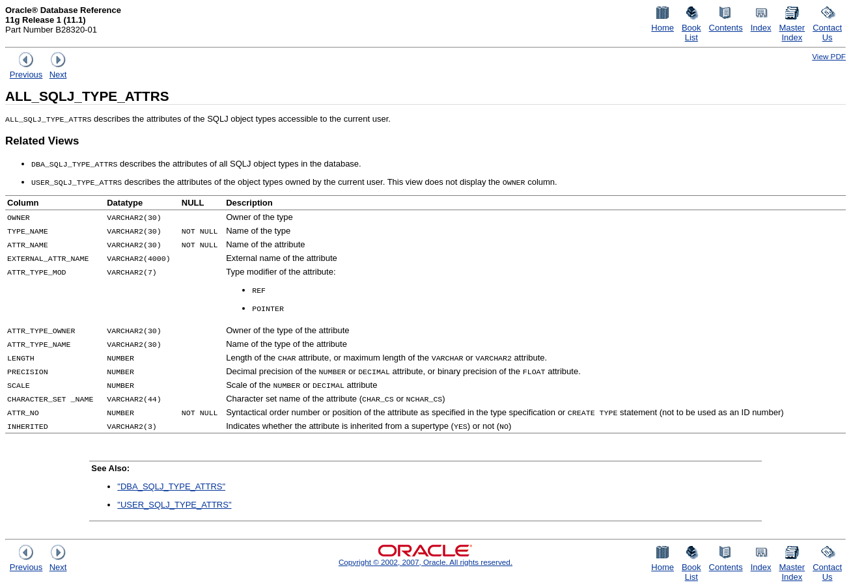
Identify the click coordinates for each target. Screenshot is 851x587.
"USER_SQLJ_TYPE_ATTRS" (174, 505)
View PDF (829, 56)
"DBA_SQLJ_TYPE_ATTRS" (171, 486)
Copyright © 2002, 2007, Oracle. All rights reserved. (425, 562)
